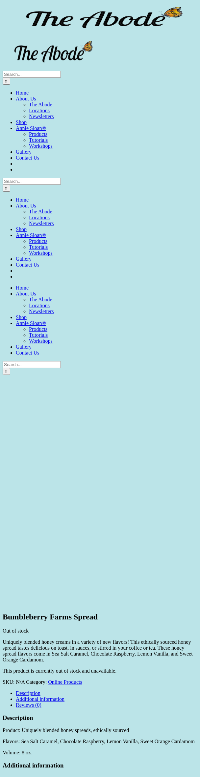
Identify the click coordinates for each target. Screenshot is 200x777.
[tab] (106, 693)
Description (28, 693)
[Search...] (32, 74)
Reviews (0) (28, 705)
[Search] (6, 81)
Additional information (40, 699)
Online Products (65, 682)
